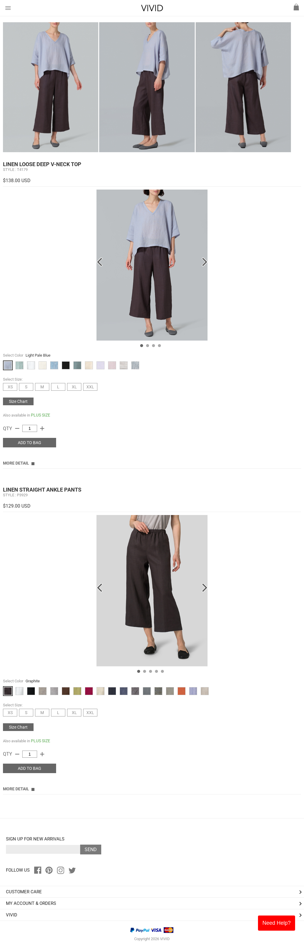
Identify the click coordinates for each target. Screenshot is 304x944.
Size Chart (18, 401)
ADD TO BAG (29, 442)
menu (8, 8)
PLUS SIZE (40, 415)
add (42, 428)
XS (10, 386)
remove (17, 428)
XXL (90, 386)
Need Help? (276, 923)
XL (74, 386)
